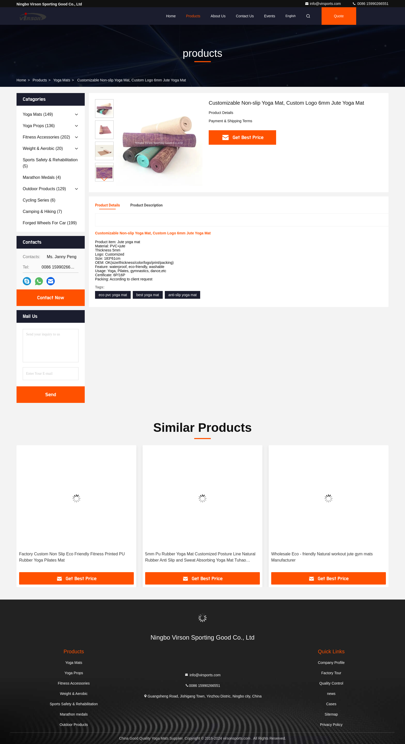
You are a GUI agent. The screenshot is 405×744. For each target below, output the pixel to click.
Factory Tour (331, 673)
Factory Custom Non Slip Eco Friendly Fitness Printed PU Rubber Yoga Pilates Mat (72, 557)
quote (339, 16)
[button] (104, 179)
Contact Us (245, 16)
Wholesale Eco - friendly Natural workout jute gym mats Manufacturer (322, 557)
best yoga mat (147, 295)
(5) (50, 163)
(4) (42, 177)
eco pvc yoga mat (113, 295)
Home (171, 16)
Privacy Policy (331, 725)
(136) (39, 126)
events (269, 16)
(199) (50, 223)
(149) (38, 114)
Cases (331, 704)
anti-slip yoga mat (182, 295)
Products (193, 16)
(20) (43, 148)
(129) (44, 189)
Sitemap (331, 714)
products (40, 80)
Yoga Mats (61, 80)
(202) (46, 137)
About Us (218, 16)
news (331, 694)
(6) (39, 200)
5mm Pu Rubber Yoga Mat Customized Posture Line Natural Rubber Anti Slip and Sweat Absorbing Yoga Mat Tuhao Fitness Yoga (200, 557)
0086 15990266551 (370, 4)
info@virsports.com (323, 4)
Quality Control (331, 683)
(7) (42, 211)
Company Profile (331, 663)
